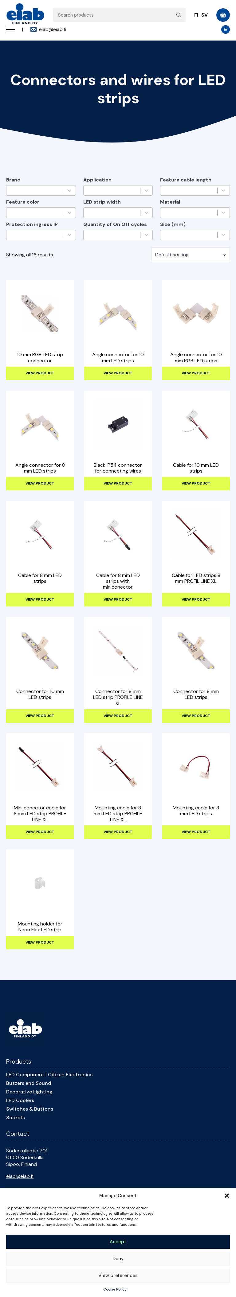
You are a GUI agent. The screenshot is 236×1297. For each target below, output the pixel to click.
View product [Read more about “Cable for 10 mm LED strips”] (196, 483)
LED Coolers (20, 1100)
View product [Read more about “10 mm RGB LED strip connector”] (40, 373)
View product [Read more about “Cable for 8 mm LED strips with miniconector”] (118, 599)
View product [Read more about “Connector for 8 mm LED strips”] (196, 715)
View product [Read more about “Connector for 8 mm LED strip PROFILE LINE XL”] (118, 715)
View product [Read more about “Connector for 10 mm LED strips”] (40, 715)
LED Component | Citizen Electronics (49, 1074)
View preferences (118, 1275)
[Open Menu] (10, 29)
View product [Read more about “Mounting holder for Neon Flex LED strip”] (40, 942)
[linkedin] (225, 29)
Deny (118, 1259)
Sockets (15, 1117)
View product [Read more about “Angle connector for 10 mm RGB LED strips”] (196, 373)
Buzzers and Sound (28, 1083)
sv (204, 15)
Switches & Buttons (29, 1109)
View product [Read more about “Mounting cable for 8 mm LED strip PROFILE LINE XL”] (118, 831)
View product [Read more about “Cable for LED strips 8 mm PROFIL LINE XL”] (196, 599)
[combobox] (36, 190)
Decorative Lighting (29, 1091)
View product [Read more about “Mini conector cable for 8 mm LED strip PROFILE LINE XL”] (40, 831)
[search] (179, 15)
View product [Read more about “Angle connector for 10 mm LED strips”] (118, 373)
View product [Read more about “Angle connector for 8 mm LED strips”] (40, 483)
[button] (227, 1196)
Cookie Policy (115, 1289)
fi (196, 15)
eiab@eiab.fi (19, 1176)
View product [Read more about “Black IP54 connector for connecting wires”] (118, 483)
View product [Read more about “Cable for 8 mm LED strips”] (40, 599)
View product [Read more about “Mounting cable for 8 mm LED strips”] (196, 831)
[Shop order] (190, 254)
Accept (118, 1242)
